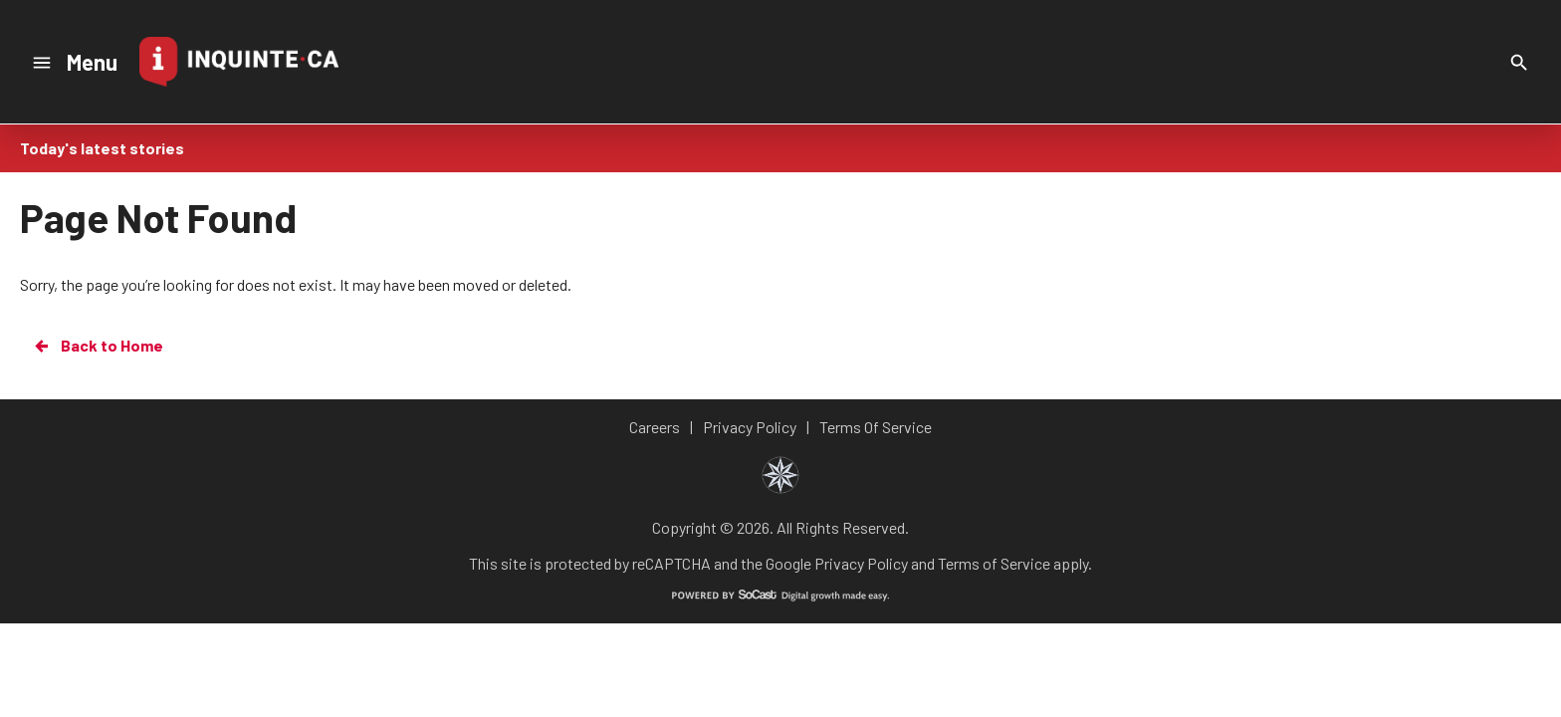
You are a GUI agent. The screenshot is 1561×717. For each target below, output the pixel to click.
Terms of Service (994, 563)
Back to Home (97, 346)
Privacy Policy (861, 563)
